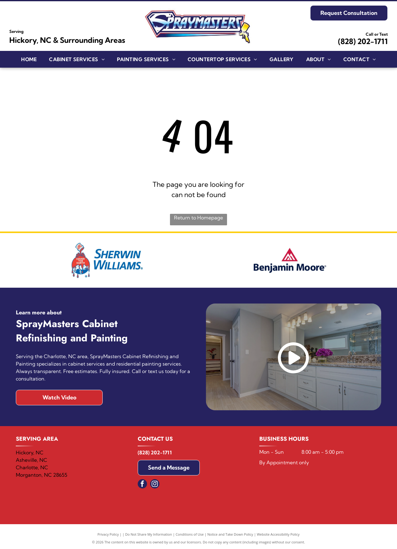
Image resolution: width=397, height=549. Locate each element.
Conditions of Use (190, 534)
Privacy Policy (108, 534)
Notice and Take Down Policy (230, 534)
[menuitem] (29, 59)
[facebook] (142, 484)
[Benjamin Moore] (289, 260)
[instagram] (154, 484)
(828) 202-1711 (363, 41)
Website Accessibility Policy (278, 534)
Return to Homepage (198, 217)
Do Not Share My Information (148, 534)
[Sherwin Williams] (107, 260)
